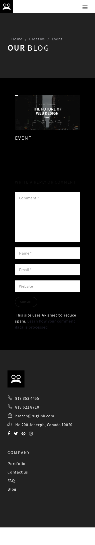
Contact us (18, 472)
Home (16, 38)
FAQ (11, 480)
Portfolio (17, 463)
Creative (37, 38)
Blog (12, 489)
